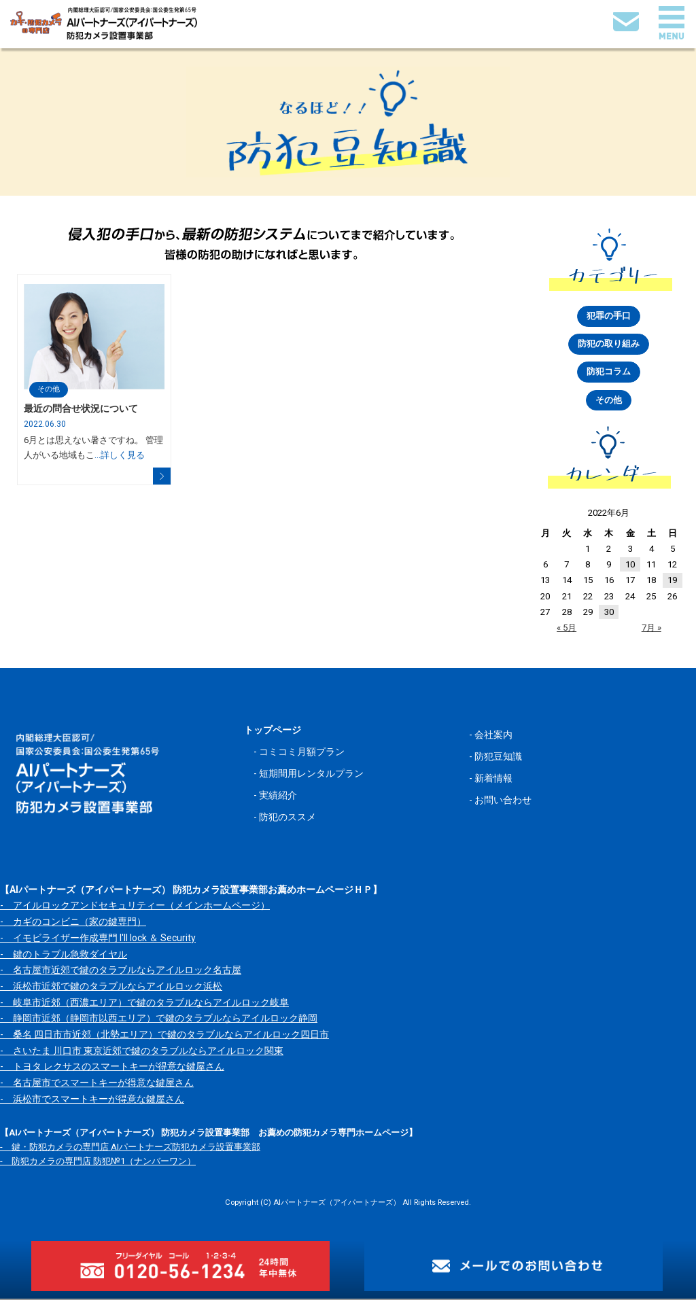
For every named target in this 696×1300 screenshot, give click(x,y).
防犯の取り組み (609, 345)
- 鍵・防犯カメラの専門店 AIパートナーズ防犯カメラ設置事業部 (130, 1148)
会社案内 (493, 736)
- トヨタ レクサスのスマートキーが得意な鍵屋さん (112, 1067)
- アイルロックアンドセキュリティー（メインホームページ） (135, 907)
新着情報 (493, 779)
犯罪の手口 (609, 316)
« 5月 (566, 629)
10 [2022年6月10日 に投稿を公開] (630, 566)
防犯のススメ (287, 818)
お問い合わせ (503, 801)
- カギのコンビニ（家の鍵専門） (73, 922)
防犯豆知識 (498, 757)
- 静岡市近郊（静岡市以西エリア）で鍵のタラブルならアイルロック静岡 (158, 1019)
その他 (48, 389)
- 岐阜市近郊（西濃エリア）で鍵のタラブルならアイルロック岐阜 (144, 1003)
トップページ (272, 731)
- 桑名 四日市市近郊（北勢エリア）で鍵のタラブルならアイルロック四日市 (164, 1035)
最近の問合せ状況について (81, 409)
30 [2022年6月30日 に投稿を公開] (609, 613)
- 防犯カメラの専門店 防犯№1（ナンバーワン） (98, 1163)
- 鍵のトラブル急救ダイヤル (63, 955)
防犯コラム (609, 373)
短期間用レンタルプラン (311, 775)
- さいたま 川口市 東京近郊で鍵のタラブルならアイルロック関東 (141, 1052)
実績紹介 (278, 797)
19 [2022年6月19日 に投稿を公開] (672, 581)
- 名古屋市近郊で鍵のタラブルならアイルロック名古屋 (120, 971)
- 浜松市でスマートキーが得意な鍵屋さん (92, 1100)
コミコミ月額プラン (302, 753)
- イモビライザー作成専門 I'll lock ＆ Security (98, 939)
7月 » (651, 629)
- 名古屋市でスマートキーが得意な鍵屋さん (97, 1083)
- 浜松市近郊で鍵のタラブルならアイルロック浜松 (111, 987)
